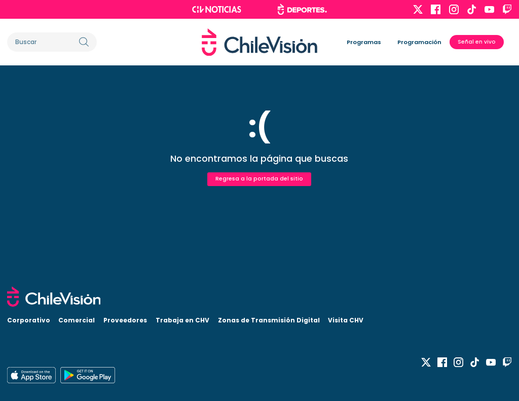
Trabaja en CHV (182, 320)
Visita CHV (345, 320)
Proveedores (125, 320)
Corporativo (28, 320)
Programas (364, 42)
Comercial (76, 320)
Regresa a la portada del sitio (259, 179)
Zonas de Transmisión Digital (269, 320)
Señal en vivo (477, 42)
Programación (419, 42)
